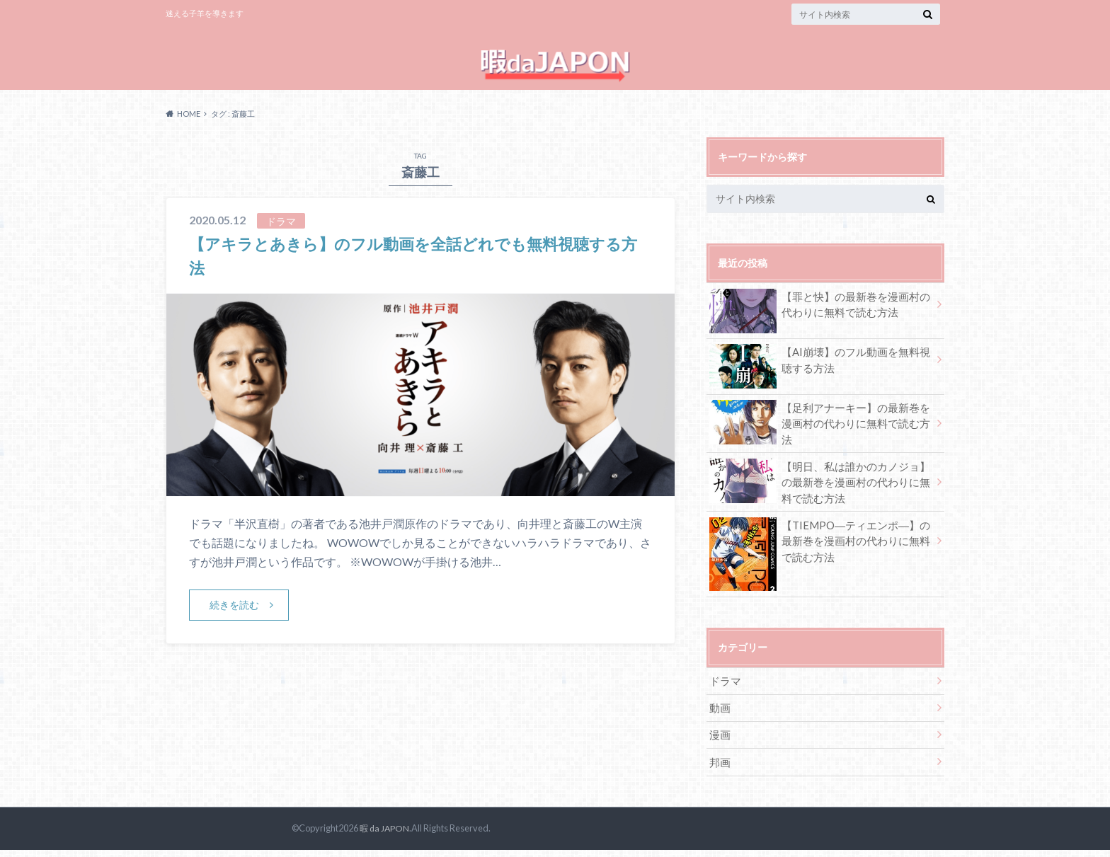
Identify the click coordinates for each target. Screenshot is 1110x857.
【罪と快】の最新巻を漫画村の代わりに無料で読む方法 (819, 322)
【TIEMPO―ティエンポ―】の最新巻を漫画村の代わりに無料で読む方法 (820, 553)
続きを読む (235, 621)
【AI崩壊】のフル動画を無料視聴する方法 (820, 378)
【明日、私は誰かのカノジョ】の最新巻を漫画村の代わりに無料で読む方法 (819, 493)
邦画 (719, 769)
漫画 (719, 743)
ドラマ (724, 691)
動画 (719, 717)
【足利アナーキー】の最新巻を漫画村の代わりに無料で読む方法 (819, 433)
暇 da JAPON (383, 835)
